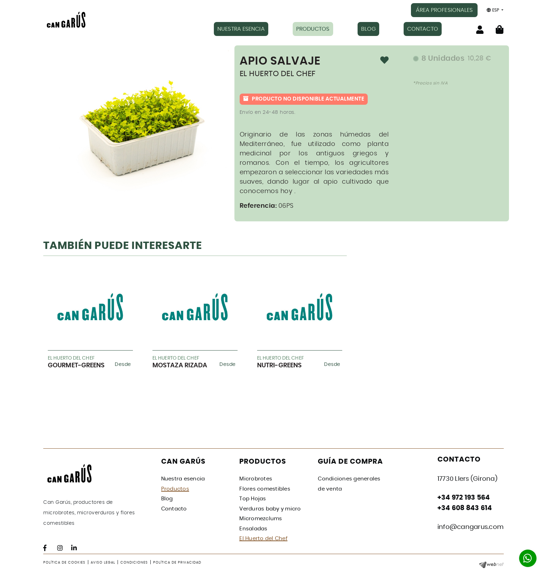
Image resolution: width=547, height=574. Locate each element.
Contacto (174, 509)
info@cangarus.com (470, 527)
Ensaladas (253, 528)
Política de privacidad (177, 562)
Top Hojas (252, 498)
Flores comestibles (264, 489)
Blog (167, 498)
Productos (175, 489)
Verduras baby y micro (270, 509)
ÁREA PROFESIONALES (444, 10)
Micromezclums (260, 518)
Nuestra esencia (183, 478)
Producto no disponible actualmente (304, 99)
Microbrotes (255, 478)
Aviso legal (103, 562)
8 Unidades (456, 58)
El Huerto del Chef (263, 538)
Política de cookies (64, 562)
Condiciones (134, 562)
